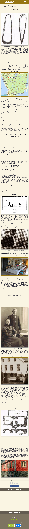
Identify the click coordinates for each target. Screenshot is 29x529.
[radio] (10, 483)
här (4, 351)
